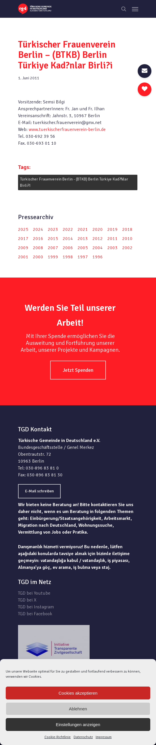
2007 (53, 248)
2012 (97, 238)
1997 (83, 257)
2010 (127, 238)
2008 (38, 248)
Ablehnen (78, 708)
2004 (97, 248)
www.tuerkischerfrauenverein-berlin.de (67, 129)
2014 (68, 238)
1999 (53, 257)
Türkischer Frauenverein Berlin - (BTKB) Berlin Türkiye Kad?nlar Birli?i (74, 182)
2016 (38, 238)
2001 (23, 257)
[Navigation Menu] (135, 9)
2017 (23, 238)
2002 (127, 248)
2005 (83, 248)
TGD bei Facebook (35, 614)
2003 (112, 248)
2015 (53, 238)
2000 (38, 257)
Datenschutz (83, 737)
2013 (83, 238)
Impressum (104, 737)
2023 (53, 229)
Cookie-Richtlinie (57, 737)
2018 (127, 229)
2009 (23, 248)
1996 (97, 257)
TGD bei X (27, 600)
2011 (112, 238)
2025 (23, 229)
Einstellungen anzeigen (78, 724)
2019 (112, 229)
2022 (68, 229)
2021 (83, 229)
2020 (97, 229)
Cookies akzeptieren (78, 693)
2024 (38, 229)
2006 (68, 248)
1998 (68, 257)
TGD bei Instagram (36, 607)
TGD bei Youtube (34, 593)
